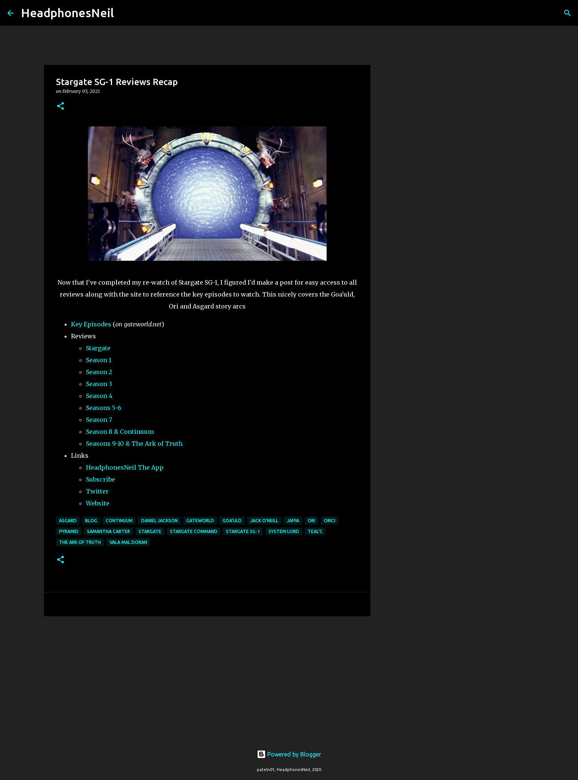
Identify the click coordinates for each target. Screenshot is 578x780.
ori (311, 520)
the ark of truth (80, 542)
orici (329, 520)
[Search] (124, 13)
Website (97, 503)
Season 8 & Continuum (120, 431)
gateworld (200, 520)
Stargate (98, 348)
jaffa (293, 520)
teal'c (315, 531)
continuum (119, 520)
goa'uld (232, 520)
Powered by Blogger (289, 754)
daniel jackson (159, 520)
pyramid (68, 531)
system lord (283, 531)
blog (91, 520)
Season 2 (99, 372)
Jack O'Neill (264, 520)
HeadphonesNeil (67, 12)
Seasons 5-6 (103, 407)
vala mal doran (128, 542)
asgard (68, 520)
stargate (150, 531)
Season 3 (99, 384)
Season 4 (99, 396)
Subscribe (100, 479)
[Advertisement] (207, 679)
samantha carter (108, 531)
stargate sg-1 (243, 531)
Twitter (97, 491)
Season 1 (98, 360)
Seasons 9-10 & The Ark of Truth (134, 443)
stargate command (193, 531)
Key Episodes (91, 324)
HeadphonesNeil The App (125, 467)
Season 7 (99, 419)
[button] (60, 106)
